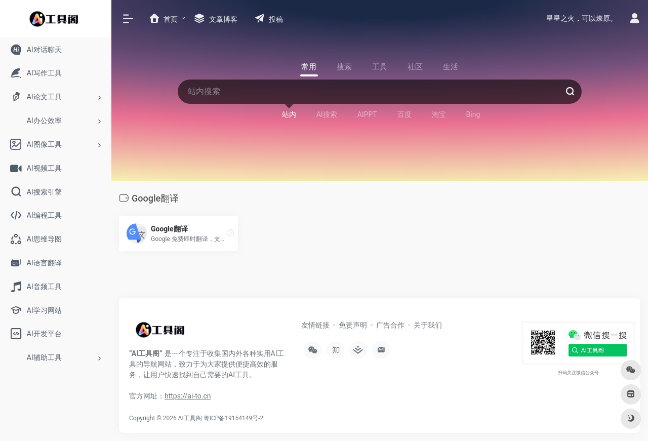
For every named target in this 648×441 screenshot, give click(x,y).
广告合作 (390, 325)
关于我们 (428, 325)
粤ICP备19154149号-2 (234, 418)
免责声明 (353, 325)
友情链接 (315, 325)
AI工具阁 (190, 418)
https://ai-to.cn (188, 396)
